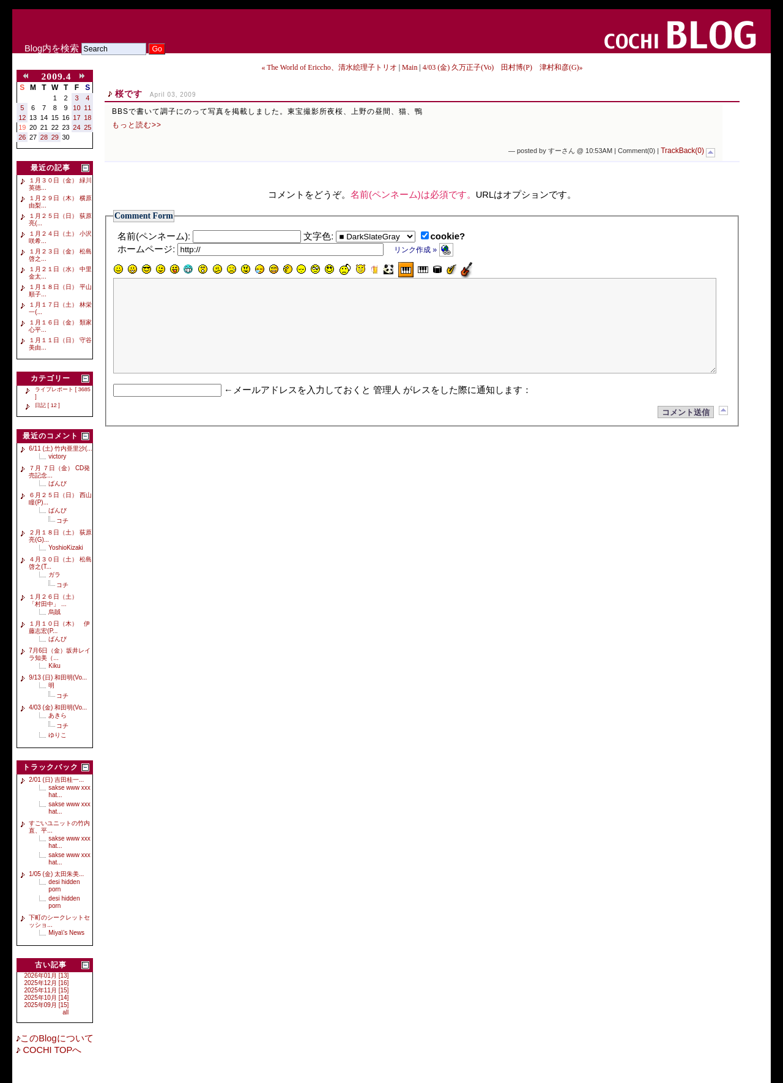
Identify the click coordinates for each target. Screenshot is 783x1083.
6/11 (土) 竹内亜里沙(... (60, 448)
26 (22, 137)
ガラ (54, 574)
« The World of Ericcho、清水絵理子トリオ (329, 67)
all (65, 1012)
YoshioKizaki (65, 547)
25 (87, 127)
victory (57, 456)
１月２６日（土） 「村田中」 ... (56, 600)
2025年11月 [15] (46, 990)
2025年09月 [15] (46, 1005)
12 (22, 117)
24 (76, 127)
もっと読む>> (136, 125)
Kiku (54, 665)
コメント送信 (686, 430)
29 (55, 137)
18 (87, 117)
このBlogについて (56, 1038)
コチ (62, 520)
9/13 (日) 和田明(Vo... (58, 677)
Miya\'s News (66, 932)
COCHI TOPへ (50, 1050)
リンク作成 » (423, 249)
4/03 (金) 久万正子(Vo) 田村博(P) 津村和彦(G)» (503, 67)
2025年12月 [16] (46, 983)
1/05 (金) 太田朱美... (56, 874)
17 (76, 117)
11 (87, 107)
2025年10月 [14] (46, 997)
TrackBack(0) (682, 150)
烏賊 (54, 612)
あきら (57, 715)
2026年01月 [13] (46, 975)
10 (76, 107)
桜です (129, 94)
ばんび (57, 483)
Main (409, 67)
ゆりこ (57, 735)
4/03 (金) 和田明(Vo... (58, 707)
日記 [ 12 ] (47, 405)
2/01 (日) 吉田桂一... (56, 779)
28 (44, 137)
